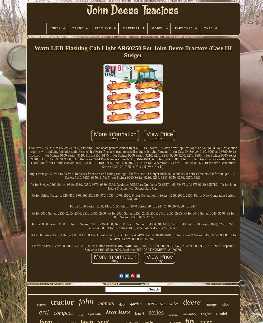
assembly (189, 314)
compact (63, 313)
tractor (62, 302)
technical (173, 314)
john (86, 301)
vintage (211, 304)
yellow (225, 304)
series (156, 312)
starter (41, 304)
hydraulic (95, 314)
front (139, 313)
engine (206, 314)
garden (136, 304)
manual (106, 303)
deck (122, 304)
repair (80, 315)
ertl (44, 312)
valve (174, 304)
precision (155, 303)
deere (192, 302)
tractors (118, 311)
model (221, 313)
